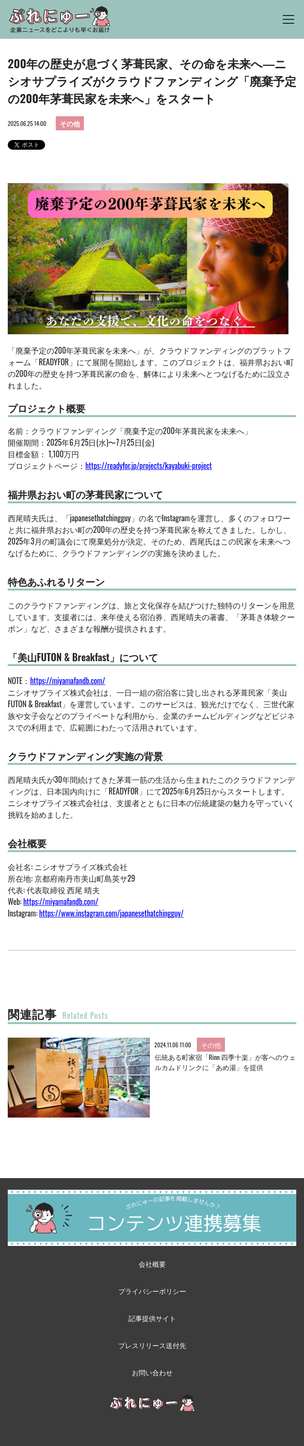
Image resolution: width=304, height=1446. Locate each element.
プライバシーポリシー (152, 1291)
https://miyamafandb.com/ (67, 680)
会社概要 (152, 1264)
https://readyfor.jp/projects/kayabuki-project (148, 465)
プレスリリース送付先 (152, 1345)
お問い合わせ (152, 1372)
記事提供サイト (152, 1318)
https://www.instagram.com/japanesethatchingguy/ (111, 913)
